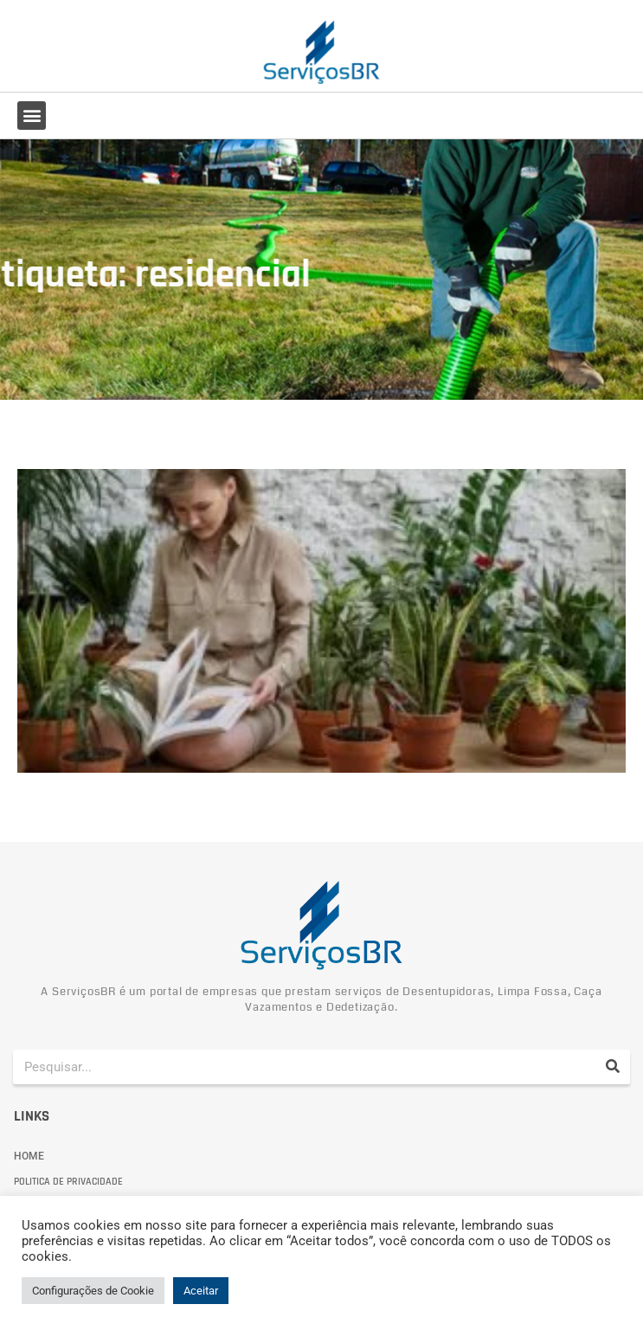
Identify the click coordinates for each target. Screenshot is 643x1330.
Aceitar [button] (200, 1290)
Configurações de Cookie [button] (93, 1290)
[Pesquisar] (612, 1067)
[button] (31, 115)
